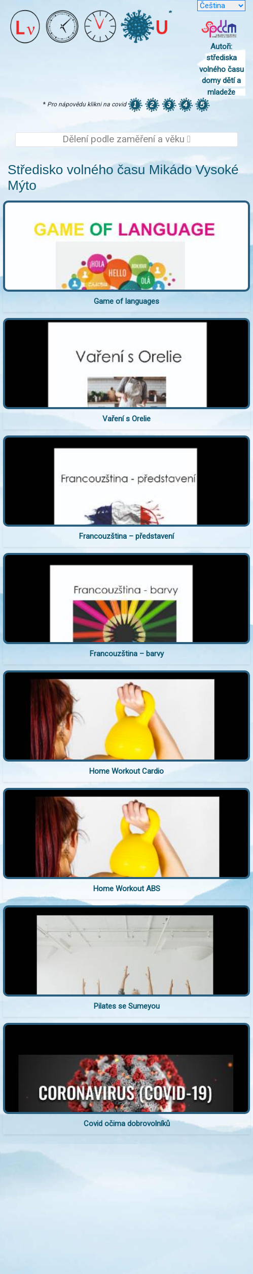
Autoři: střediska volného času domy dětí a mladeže (221, 69)
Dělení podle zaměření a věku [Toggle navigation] (126, 139)
